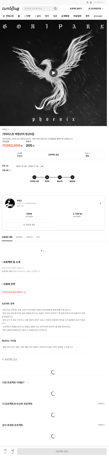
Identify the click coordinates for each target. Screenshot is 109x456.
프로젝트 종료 (62, 451)
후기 (38, 237)
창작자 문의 (29, 225)
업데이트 (19, 237)
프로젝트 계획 (7, 237)
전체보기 (101, 403)
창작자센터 (98, 16)
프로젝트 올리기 (76, 8)
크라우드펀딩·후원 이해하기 (14, 292)
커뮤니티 (29, 237)
